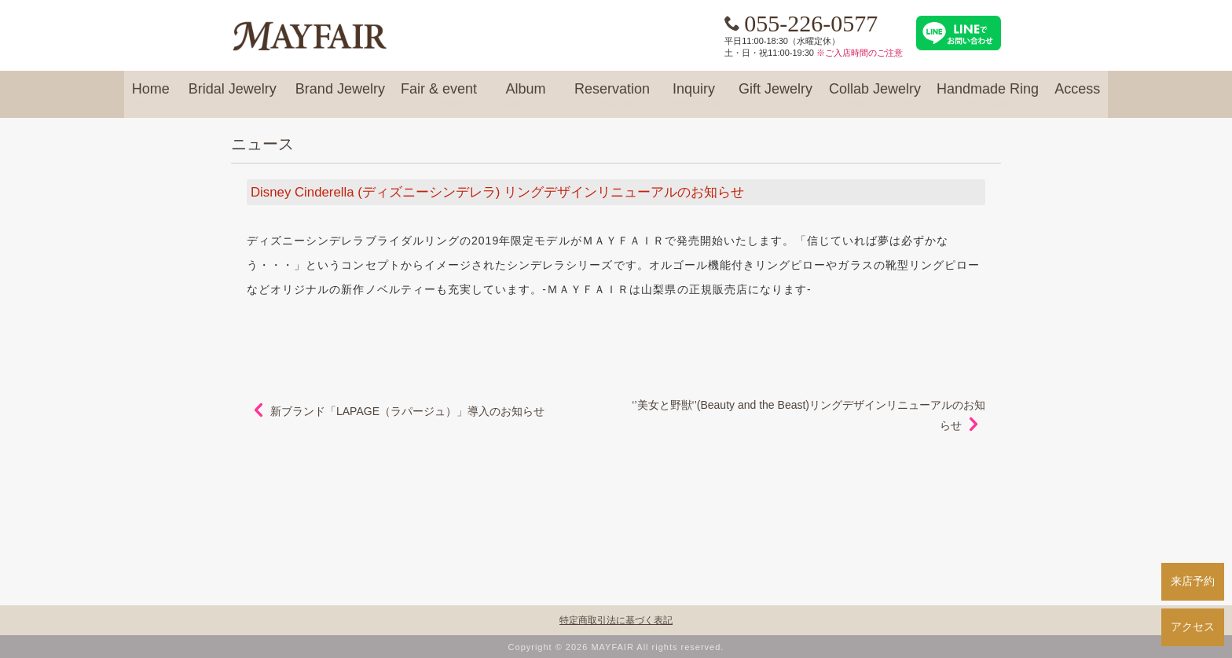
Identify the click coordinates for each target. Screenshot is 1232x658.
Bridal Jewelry (232, 96)
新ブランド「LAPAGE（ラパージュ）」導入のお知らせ (407, 411)
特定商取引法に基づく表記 (616, 620)
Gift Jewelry (775, 96)
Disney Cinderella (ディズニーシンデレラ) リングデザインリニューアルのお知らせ (497, 192)
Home (151, 96)
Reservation (612, 96)
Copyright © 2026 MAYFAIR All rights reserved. (616, 647)
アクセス (1193, 626)
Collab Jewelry (875, 96)
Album (526, 96)
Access (1077, 96)
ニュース (262, 144)
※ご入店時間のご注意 (859, 52)
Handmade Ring (988, 96)
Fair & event (439, 96)
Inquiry (694, 96)
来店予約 (1193, 581)
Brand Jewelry (340, 96)
